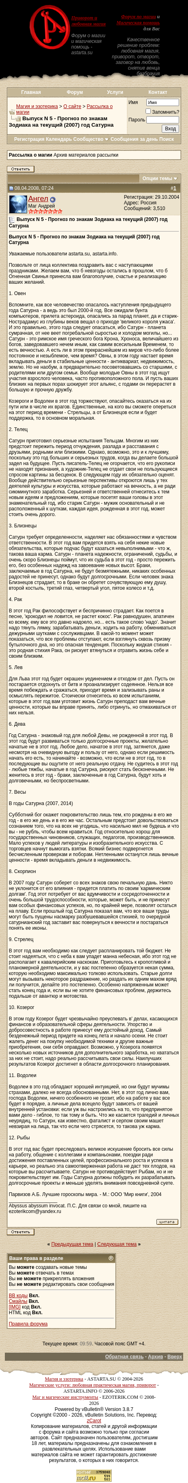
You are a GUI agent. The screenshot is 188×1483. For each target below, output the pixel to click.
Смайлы (18, 1301)
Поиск (166, 139)
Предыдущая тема (72, 1244)
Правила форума (28, 1324)
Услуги (115, 92)
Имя (133, 102)
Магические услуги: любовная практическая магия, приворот (92, 1385)
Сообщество (91, 139)
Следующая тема (117, 1244)
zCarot (94, 1421)
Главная (31, 92)
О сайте (72, 106)
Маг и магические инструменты (65, 1397)
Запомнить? (162, 112)
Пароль (137, 120)
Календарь (59, 139)
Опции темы (157, 178)
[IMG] (15, 1307)
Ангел (38, 198)
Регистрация (29, 139)
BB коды (18, 1295)
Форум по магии (138, 16)
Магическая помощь (138, 22)
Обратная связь (124, 1357)
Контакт (157, 92)
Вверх (174, 1357)
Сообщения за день (134, 139)
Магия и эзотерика (37, 106)
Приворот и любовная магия (88, 21)
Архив (155, 1357)
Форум (75, 92)
